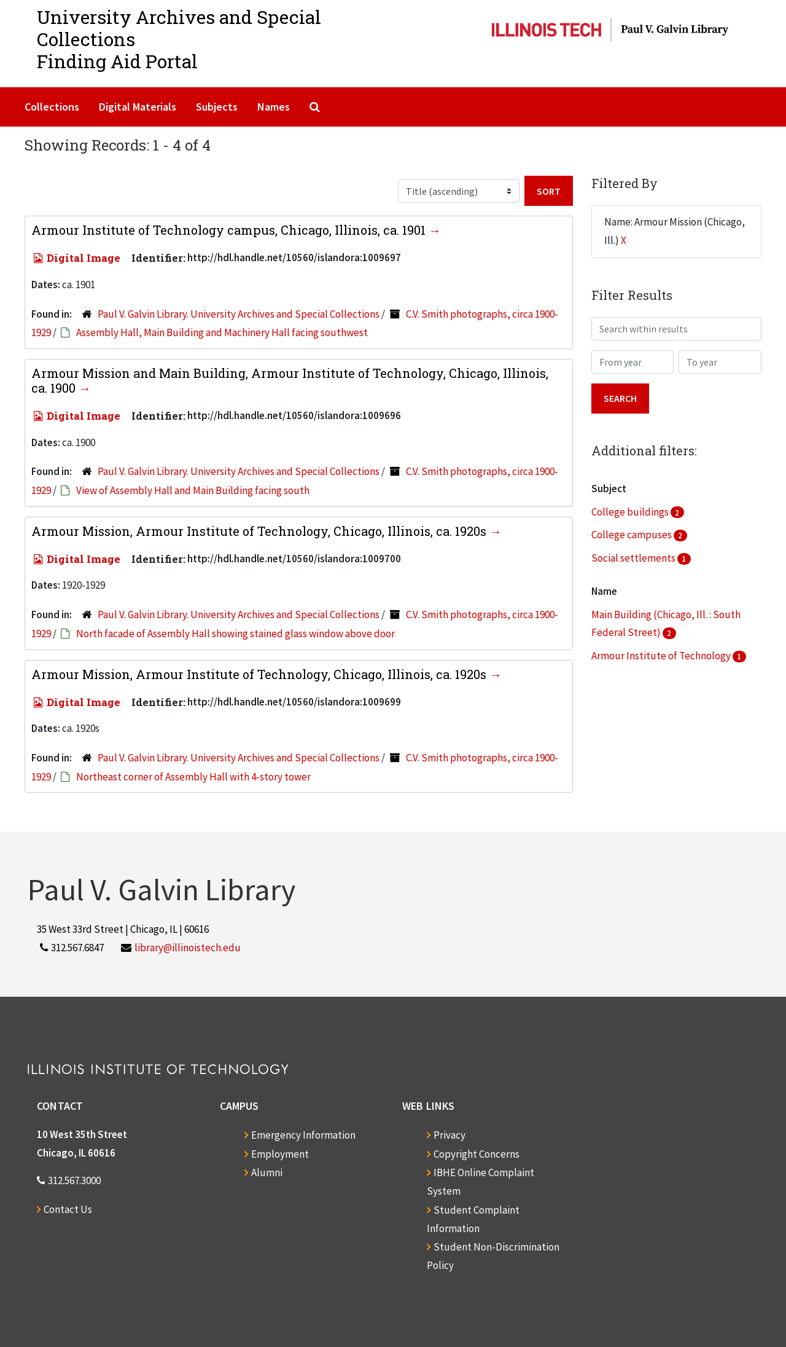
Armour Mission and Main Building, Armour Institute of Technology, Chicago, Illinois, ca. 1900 (289, 380)
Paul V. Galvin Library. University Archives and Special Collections (238, 314)
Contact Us (68, 1209)
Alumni (266, 1172)
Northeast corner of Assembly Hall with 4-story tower (193, 776)
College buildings (631, 512)
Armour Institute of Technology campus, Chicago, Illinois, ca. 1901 (230, 230)
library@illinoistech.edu (187, 947)
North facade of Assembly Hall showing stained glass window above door (235, 633)
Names (273, 107)
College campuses (632, 534)
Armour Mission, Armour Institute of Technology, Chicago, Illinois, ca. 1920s (260, 531)
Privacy (449, 1135)
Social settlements (634, 558)
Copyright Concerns (476, 1154)
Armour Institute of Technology (662, 655)
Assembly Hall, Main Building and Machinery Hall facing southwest (222, 332)
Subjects (217, 107)
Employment (280, 1154)
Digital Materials (137, 107)
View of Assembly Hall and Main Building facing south (192, 490)
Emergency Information (303, 1135)
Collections (52, 107)
